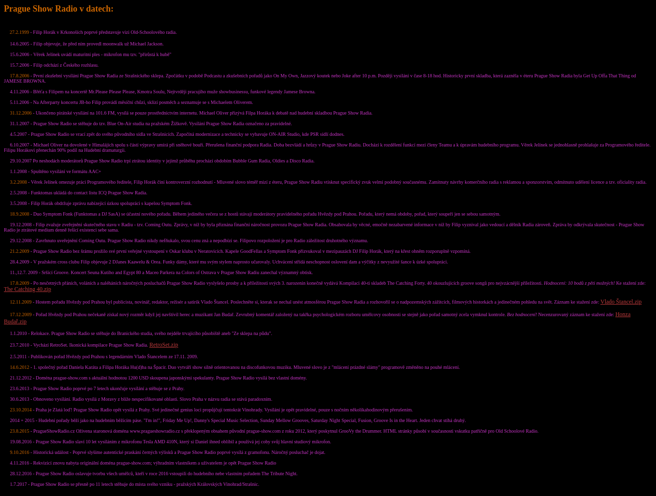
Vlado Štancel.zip (620, 301)
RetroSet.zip (163, 344)
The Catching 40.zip (27, 289)
